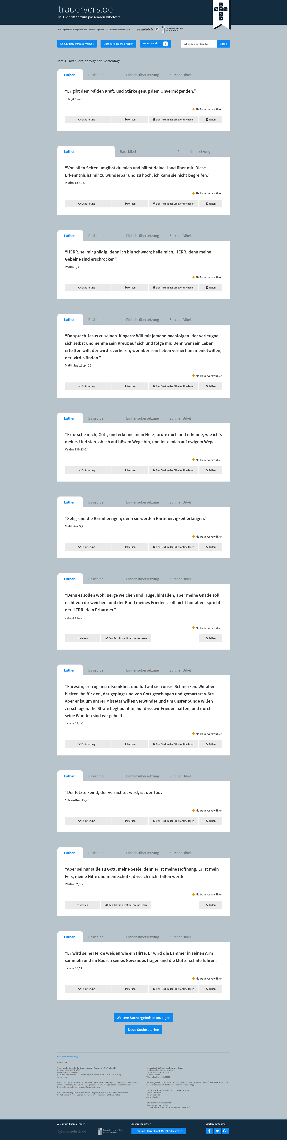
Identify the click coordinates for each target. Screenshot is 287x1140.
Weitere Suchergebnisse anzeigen (143, 1017)
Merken (130, 119)
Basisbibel (96, 74)
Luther (69, 74)
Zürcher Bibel (180, 74)
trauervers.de (85, 9)
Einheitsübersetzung (142, 74)
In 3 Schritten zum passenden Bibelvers (89, 17)
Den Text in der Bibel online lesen (173, 119)
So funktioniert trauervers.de (77, 43)
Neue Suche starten (143, 1029)
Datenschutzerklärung (67, 1056)
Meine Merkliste (155, 43)
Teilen (211, 119)
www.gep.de (62, 1077)
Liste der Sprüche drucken (118, 43)
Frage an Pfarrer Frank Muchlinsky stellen (158, 1131)
